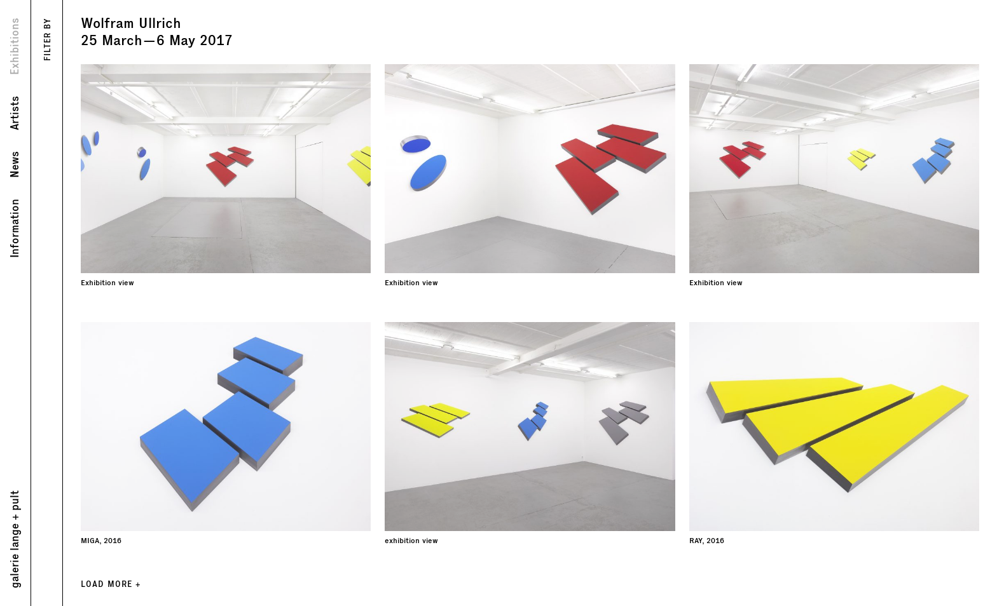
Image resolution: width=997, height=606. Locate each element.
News (15, 164)
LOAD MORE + (111, 584)
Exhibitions (15, 46)
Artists (15, 113)
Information (15, 228)
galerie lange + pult (15, 539)
